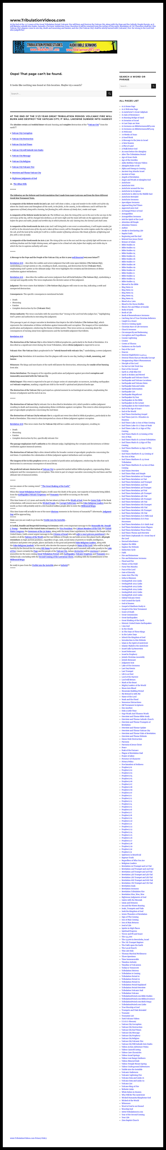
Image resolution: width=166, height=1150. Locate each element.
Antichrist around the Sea (133, 188)
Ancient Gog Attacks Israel (133, 171)
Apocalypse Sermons (131, 202)
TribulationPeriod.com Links (134, 1004)
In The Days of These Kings (133, 632)
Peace (124, 747)
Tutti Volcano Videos (130, 1019)
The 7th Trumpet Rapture (132, 942)
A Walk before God (129, 149)
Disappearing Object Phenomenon (136, 360)
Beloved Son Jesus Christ (132, 239)
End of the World (129, 411)
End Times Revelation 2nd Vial (135, 485)
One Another (127, 708)
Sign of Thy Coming (130, 917)
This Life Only (127, 951)
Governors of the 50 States (39, 531)
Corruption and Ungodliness (134, 335)
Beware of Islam (128, 242)
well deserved (78, 257)
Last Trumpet (127, 671)
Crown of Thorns (129, 344)
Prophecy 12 (127, 798)
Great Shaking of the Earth (133, 620)
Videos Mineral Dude (130, 1061)
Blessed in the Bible (130, 284)
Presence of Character (131, 759)
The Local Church (129, 948)
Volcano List (127, 1083)
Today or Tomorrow (130, 968)
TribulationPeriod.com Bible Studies (137, 996)
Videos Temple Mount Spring (134, 1064)
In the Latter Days (129, 634)
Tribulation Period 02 (131, 979)
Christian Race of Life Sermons (135, 327)
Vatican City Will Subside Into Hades (137, 1044)
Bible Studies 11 (128, 273)
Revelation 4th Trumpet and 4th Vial (137, 874)
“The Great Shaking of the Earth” (55, 486)
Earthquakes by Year (130, 397)
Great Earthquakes (130, 617)
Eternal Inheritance (130, 541)
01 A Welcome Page (130, 109)
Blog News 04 (127, 296)
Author (125, 228)
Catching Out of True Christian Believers (139, 318)
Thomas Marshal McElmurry (134, 954)
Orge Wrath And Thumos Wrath (135, 714)
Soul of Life (126, 925)
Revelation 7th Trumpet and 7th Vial (137, 883)
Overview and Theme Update (134, 728)
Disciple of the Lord (130, 363)
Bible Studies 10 (128, 270)
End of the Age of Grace (132, 408)
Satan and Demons (130, 903)
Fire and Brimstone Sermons (134, 558)
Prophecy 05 (127, 778)
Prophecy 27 (127, 841)
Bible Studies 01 (128, 245)
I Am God (126, 626)
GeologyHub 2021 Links (132, 581)
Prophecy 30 (127, 849)
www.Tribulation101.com (132, 1112)
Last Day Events (128, 668)
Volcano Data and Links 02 (133, 1081)
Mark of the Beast (129, 682)
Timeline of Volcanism (131, 965)
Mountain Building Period (133, 691)
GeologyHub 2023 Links (132, 586)
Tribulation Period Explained (134, 985)
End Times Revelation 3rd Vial (134, 490)
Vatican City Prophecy (131, 1035)
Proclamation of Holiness (132, 764)
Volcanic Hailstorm (130, 1072)
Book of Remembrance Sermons (135, 315)
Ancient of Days (128, 174)
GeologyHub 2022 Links (132, 584)
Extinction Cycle (129, 550)
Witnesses (126, 1103)
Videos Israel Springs (131, 1055)
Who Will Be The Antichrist (133, 1095)
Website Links (128, 1089)
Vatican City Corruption (22, 133)
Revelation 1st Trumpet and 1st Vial (136, 866)
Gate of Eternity (128, 572)
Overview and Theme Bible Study (135, 716)
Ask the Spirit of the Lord (132, 219)
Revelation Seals (129, 886)
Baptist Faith (127, 233)
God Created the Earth (131, 601)
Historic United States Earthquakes (137, 623)
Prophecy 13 (127, 801)
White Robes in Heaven (131, 1092)
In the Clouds (127, 629)
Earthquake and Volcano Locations (136, 380)
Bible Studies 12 (128, 276)
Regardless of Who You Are (133, 860)
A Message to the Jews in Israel (135, 140)
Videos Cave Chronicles (131, 1052)
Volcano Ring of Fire (130, 1086)
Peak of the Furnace (130, 750)
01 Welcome (127, 132)
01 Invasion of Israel (130, 120)
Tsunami (125, 1013)
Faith (124, 553)
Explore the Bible (129, 544)
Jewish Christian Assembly (133, 657)
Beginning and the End (131, 236)
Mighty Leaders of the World (134, 685)
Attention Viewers (129, 225)
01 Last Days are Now (131, 123)
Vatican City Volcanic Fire (23, 167)
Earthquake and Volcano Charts (135, 377)
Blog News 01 (127, 287)
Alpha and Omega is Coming (134, 168)
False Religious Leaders (93, 503)
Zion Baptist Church (130, 1120)
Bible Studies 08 (128, 264)
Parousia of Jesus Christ (132, 745)
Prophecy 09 (127, 790)
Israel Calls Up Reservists (132, 649)
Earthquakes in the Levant (133, 403)
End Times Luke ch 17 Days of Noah (137, 425)
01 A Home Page (128, 106)
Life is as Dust (127, 674)
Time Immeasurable (130, 959)
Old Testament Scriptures (132, 705)
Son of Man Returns (130, 923)
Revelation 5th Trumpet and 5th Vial (137, 877)
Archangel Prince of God (132, 211)
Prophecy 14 (127, 804)
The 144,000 (127, 937)
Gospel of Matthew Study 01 (133, 606)
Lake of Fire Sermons (131, 666)
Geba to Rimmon (129, 578)
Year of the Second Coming (133, 1115)
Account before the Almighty (134, 151)
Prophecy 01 (127, 767)
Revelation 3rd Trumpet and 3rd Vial (137, 872)
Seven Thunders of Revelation (134, 914)
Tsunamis (54, 495)
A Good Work (127, 137)
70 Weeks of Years (129, 135)
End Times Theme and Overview (135, 533)
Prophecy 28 (127, 843)
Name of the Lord (84, 545)
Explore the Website (130, 547)
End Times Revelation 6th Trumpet (137, 505)
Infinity (64, 565)
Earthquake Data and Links (133, 386)
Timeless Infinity (129, 962)
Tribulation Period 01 (131, 976)
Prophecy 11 (127, 795)
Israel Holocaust (129, 651)
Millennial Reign (88, 506)
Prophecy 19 (127, 818)
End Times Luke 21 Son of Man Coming (138, 423)
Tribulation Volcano (130, 993)
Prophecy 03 (127, 773)
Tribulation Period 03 (131, 982)
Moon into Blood (129, 688)
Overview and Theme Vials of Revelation (139, 733)
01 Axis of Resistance (131, 115)
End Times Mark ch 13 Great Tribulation (139, 440)
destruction (79, 551)
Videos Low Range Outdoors (134, 1058)
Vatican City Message (21, 156)
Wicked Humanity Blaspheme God (136, 1098)
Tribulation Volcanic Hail (132, 990)
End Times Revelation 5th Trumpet (136, 499)
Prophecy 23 (127, 829)
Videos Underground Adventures (136, 1067)
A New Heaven (128, 143)
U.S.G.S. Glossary (129, 1021)
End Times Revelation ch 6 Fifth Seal (137, 516)
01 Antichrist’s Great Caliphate (135, 112)
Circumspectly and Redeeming (135, 332)
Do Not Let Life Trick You (132, 366)
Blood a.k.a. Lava (129, 301)
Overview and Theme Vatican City (26, 173)
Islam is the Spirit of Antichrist (135, 643)
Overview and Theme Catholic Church (138, 719)
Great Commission (130, 615)
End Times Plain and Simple (133, 473)
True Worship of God (131, 1007)
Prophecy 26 (127, 838)
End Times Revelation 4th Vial (134, 496)
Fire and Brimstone (130, 555)
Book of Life (127, 312)
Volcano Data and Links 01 (133, 1078)
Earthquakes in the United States (136, 406)
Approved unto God (130, 208)
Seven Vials (96, 500)
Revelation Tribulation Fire (133, 891)
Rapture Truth (128, 858)
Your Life (125, 1117)
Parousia (125, 742)
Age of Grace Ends (129, 157)
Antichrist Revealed (130, 197)
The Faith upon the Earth (132, 945)
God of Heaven (128, 603)
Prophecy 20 (127, 821)
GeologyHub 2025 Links (132, 592)
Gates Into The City (130, 575)
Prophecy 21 (127, 824)
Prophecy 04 (127, 776)
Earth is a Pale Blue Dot (131, 372)
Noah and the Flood (130, 699)
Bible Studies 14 (128, 281)
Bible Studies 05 (128, 256)
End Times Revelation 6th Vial (134, 507)
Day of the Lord (128, 349)
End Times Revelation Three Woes (136, 530)
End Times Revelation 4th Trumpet (136, 493)
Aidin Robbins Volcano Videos (134, 163)
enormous (94, 551)
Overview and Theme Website (134, 736)
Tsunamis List (128, 1016)
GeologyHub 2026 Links (132, 595)
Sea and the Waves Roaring (133, 906)
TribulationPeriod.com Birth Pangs (136, 1002)
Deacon (125, 352)
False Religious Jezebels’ (23, 545)
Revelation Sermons (130, 889)
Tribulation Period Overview (133, 987)
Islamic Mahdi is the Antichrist (135, 646)
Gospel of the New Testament (134, 609)
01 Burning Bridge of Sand (133, 118)
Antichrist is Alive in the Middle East (137, 194)
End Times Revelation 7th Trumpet (136, 510)
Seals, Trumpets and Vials (133, 908)
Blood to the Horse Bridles (133, 304)
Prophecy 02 (127, 770)
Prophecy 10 (127, 793)
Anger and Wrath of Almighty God (136, 180)
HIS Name (45, 548)
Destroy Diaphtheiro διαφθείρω (134, 355)
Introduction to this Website (134, 640)
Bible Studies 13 (128, 279)
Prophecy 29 (127, 846)
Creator (125, 341)
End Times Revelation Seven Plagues (137, 527)
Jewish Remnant (129, 660)
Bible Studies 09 (128, 267)
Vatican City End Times (22, 144)
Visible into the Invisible (54, 520)
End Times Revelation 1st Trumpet (136, 476)
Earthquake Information (132, 389)
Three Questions (129, 956)
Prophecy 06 (127, 781)
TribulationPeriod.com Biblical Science (138, 999)
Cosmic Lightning (129, 338)
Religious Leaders (129, 863)
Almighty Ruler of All (130, 166)
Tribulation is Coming (131, 973)
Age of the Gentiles (130, 160)
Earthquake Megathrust (132, 394)
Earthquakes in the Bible (132, 400)
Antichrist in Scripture (131, 191)
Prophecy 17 (127, 812)
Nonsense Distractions (131, 702)
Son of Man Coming (130, 920)
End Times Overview (130, 471)
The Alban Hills (20, 184)
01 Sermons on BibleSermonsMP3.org (138, 129)
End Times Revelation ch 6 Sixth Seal (137, 524)
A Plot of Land (127, 146)
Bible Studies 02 (128, 248)
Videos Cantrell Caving (131, 1050)
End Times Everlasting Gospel (134, 414)
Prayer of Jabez (128, 756)
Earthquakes (23, 495)
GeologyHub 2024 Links (132, 589)
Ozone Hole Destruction (132, 739)
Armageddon (127, 214)
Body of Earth (127, 310)
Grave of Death (128, 612)
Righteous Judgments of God (24, 178)
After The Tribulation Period (134, 154)
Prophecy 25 (127, 835)
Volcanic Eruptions (37, 495)
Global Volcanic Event (131, 598)
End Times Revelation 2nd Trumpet (137, 482)
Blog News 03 (127, 293)
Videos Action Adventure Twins (135, 1047)
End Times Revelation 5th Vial (134, 502)
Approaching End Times (132, 205)
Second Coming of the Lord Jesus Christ (56, 557)
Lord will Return (129, 680)
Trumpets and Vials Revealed (134, 1010)
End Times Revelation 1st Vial (134, 479)
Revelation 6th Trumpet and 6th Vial (137, 880)
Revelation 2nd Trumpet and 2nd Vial (137, 869)
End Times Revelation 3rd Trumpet (136, 488)
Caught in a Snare (129, 321)
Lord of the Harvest (130, 677)
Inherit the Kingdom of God (133, 637)
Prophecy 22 (127, 826)
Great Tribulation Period (30, 492)
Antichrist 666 (128, 185)
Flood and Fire (128, 561)
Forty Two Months (130, 567)
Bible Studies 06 (128, 259)
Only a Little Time (129, 711)
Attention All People (130, 222)
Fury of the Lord (128, 569)
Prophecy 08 (127, 787)
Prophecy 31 (127, 852)
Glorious (54, 512)
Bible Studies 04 (128, 253)
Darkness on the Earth (131, 346)
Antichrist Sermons (130, 200)
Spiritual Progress (129, 931)
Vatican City (93, 125)
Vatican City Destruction (22, 139)
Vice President (66, 528)
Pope (36, 551)
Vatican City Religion (21, 161)
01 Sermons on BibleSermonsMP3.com (138, 126)
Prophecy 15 (127, 807)
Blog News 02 (127, 290)
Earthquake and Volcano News (135, 383)
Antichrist (126, 183)
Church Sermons (129, 329)
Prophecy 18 (127, 815)
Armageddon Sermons (131, 216)
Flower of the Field (130, 564)
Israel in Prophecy (129, 654)
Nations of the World (34, 537)
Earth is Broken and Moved (133, 375)
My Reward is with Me (131, 694)
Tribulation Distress (130, 971)
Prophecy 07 (127, 784)
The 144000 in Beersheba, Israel (135, 939)
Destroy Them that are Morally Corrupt (138, 358)
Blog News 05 (127, 298)
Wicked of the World (130, 1100)
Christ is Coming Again (131, 324)
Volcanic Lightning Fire (132, 1075)
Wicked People (49, 503)
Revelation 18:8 (16, 336)
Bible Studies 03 (128, 250)
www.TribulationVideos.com (37, 20)
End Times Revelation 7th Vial (134, 513)
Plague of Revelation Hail (132, 753)
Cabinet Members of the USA (88, 528)
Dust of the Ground (130, 369)
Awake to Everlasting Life (132, 231)
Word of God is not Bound (133, 1106)
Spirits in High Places (131, 928)
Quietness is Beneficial (131, 855)
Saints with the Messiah (132, 900)
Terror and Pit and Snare (132, 934)
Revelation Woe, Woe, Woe (133, 894)
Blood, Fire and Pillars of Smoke (135, 307)
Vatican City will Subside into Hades (27, 150)
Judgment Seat (128, 663)
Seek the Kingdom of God (132, 911)
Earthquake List (128, 392)
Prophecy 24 (127, 832)
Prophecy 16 (127, 810)
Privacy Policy (127, 762)
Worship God (127, 1109)
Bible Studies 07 (128, 262)
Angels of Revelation (130, 177)
